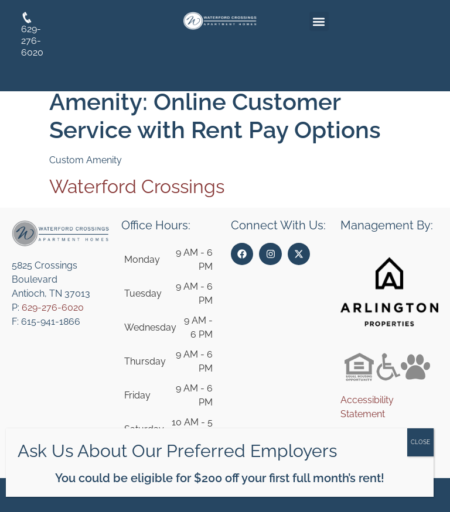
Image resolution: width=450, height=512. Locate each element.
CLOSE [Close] (420, 442)
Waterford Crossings (136, 186)
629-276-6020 (53, 307)
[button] (319, 21)
